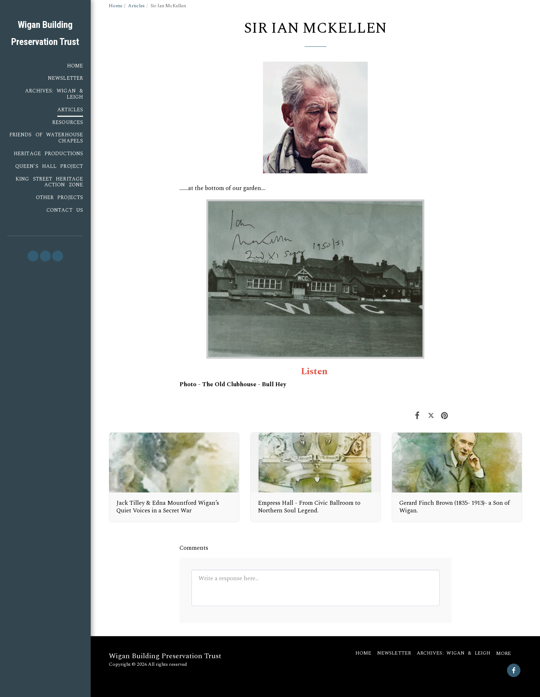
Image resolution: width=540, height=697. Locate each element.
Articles (136, 5)
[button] (33, 256)
